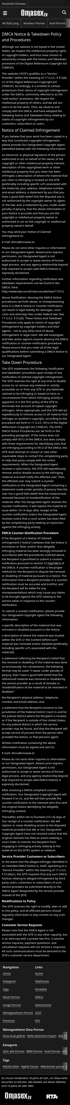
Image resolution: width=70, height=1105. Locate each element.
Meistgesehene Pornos (18, 1012)
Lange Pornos (12, 1005)
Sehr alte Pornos (13, 1051)
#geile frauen (30, 1066)
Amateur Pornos (34, 23)
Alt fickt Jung (10, 23)
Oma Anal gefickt (14, 1036)
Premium (9, 1020)
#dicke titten (11, 1066)
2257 (38, 1012)
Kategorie (9, 981)
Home (7, 973)
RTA (37, 1020)
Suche (39, 973)
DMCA (39, 997)
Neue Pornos (11, 997)
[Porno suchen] (5, 13)
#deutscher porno (52, 1066)
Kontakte (41, 989)
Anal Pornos (57, 23)
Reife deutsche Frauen (41, 1036)
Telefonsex (42, 981)
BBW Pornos (34, 1051)
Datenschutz (43, 1005)
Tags (6, 989)
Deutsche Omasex (14, 3)
